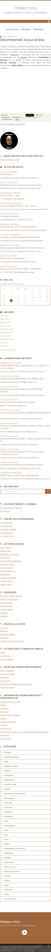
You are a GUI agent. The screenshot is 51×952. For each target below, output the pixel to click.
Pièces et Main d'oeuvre (10, 715)
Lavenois (4, 389)
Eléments (4, 631)
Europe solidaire (6, 670)
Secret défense (6, 532)
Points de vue (35, 117)
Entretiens (8, 812)
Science (7, 876)
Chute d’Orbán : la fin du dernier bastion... (18, 227)
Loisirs (6, 844)
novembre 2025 (6, 332)
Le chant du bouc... (12, 29)
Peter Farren (5, 439)
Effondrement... (39, 29)
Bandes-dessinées (11, 757)
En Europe (8, 807)
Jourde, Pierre (5, 584)
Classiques (8, 775)
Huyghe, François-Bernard (10, 561)
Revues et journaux (12, 871)
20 (11, 301)
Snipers (7, 880)
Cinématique (5, 656)
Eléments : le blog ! (7, 634)
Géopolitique (9, 825)
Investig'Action (6, 728)
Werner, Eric (5, 557)
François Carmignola (9, 412)
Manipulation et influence (14, 848)
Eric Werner (5, 511)
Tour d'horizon (10, 899)
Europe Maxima (6, 602)
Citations (7, 770)
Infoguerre (4, 711)
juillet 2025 (4, 346)
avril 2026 (4, 316)
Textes (6, 894)
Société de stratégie (8, 529)
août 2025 (4, 342)
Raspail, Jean (5, 574)
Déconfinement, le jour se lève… (23, 40)
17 (40, 297)
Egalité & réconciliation (9, 599)
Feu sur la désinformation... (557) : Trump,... (19, 206)
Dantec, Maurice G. (8, 571)
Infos (6, 830)
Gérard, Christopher (8, 577)
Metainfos (4, 616)
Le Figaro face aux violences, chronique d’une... (21, 185)
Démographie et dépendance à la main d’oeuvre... (22, 248)
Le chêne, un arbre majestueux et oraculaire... (20, 237)
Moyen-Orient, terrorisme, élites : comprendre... (21, 269)
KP (1, 402)
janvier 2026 (5, 326)
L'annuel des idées (8, 722)
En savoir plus (30, 950)
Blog (6, 761)
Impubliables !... (7, 174)
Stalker (3, 652)
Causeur (3, 718)
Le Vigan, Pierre (6, 581)
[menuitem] (13, 29)
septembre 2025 (6, 339)
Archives (7, 752)
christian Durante (7, 378)
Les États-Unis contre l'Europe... (25, 475)
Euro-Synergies (6, 606)
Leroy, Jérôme (5, 547)
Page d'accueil (26, 29)
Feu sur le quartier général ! (11, 596)
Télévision (8, 889)
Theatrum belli (6, 522)
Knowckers (4, 735)
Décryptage (8, 798)
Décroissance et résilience (15, 793)
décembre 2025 (6, 329)
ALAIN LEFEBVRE (8, 365)
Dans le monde (10, 784)
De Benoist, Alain (7, 564)
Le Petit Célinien (6, 659)
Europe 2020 (5, 680)
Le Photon (4, 637)
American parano (7, 687)
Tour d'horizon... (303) (9, 195)
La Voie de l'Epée (7, 536)
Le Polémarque (6, 526)
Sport (6, 885)
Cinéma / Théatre (11, 766)
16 (32, 297)
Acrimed (3, 725)
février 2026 (5, 322)
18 (47, 297)
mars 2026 (4, 319)
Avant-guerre (5, 738)
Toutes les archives (8, 350)
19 (4, 301)
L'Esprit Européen (7, 674)
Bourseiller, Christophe (9, 554)
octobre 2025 (5, 336)
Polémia (3, 705)
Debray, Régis (5, 551)
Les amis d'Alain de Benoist (11, 508)
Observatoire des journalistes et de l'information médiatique (24, 732)
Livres (6, 839)
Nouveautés (9, 862)
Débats (7, 789)
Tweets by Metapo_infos (9, 159)
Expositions (8, 816)
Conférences (9, 780)
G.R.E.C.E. (4, 627)
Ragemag (3, 612)
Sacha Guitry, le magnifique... (13, 258)
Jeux (6, 835)
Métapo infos (25, 8)
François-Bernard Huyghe (10, 701)
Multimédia (25, 117)
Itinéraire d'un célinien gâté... (31, 378)
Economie (8, 803)
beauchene (5, 465)
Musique (7, 857)
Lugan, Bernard (6, 567)
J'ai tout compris (6, 609)
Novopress (4, 708)
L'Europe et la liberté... (10, 216)
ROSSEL (3, 475)
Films (6, 821)
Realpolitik (4, 677)
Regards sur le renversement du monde (16, 684)
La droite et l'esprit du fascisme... (21, 402)
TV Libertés (22, 57)
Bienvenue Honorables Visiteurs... (29, 465)
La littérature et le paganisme (11, 641)
